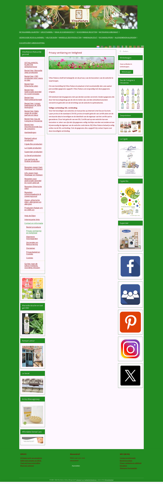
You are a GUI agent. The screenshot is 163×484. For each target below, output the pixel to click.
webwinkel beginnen (91, 480)
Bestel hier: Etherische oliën (31, 85)
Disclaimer (30, 248)
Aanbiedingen (30, 132)
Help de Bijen (30, 215)
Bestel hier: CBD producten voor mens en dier (33, 78)
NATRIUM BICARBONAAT (108, 32)
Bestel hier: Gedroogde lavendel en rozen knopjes (32, 92)
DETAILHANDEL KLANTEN (29, 32)
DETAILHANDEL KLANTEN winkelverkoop (31, 64)
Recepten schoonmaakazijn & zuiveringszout (32, 194)
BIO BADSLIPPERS (106, 37)
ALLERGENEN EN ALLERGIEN (125, 37)
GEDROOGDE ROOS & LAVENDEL (31, 37)
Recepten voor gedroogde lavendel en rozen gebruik (32, 180)
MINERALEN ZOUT (90, 37)
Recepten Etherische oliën (33, 187)
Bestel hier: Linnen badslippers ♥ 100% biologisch (32, 105)
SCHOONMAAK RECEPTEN (87, 32)
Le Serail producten (32, 155)
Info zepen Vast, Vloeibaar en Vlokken (33, 174)
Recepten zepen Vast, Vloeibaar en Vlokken (33, 168)
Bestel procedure (33, 227)
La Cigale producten (32, 148)
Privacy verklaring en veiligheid (130, 463)
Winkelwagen (126, 72)
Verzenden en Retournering (32, 243)
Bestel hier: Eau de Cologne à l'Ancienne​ (33, 120)
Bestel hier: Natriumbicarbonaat (33, 98)
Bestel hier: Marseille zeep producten (33, 71)
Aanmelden (76, 466)
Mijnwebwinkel (109, 480)
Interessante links (32, 219)
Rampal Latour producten (30, 139)
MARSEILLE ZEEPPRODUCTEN (70, 37)
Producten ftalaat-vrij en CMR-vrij (33, 209)
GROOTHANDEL (47, 32)
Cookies (29, 258)
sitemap (78, 480)
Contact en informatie (33, 223)
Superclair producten (33, 151)
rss (83, 480)
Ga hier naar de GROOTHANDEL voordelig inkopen (32, 265)
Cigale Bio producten (33, 144)
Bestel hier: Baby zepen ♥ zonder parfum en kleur (31, 113)
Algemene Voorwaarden (32, 237)
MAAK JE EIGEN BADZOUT (65, 32)
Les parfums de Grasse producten (32, 160)
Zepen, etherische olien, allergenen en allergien (32, 202)
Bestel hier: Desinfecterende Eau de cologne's (33, 126)
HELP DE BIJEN (51, 37)
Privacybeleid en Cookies (33, 253)
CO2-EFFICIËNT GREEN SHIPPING (32, 43)
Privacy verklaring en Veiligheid (33, 232)
